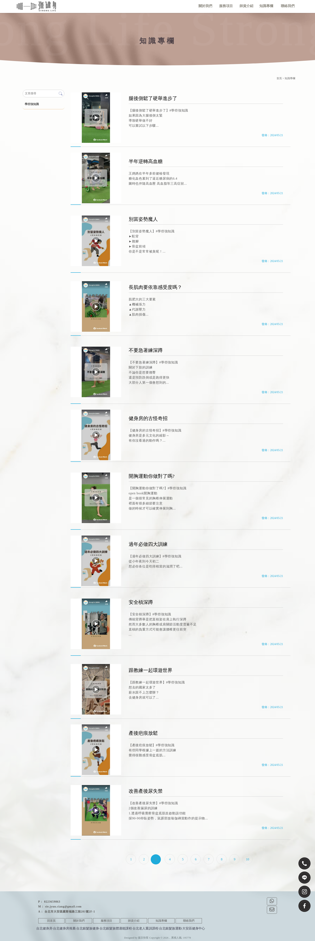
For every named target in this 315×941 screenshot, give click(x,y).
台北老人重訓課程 (145, 928)
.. (170, 937)
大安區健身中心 (193, 928)
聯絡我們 (188, 920)
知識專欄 (161, 920)
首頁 (279, 78)
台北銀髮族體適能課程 (116, 928)
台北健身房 (44, 928)
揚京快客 (143, 937)
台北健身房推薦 (64, 928)
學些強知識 (32, 104)
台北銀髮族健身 (87, 928)
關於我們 (79, 920)
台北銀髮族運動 (170, 928)
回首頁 (51, 920)
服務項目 (106, 920)
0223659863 (52, 901)
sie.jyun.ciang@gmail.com (63, 906)
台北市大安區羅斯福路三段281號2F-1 (70, 911)
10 (247, 859)
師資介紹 (133, 920)
